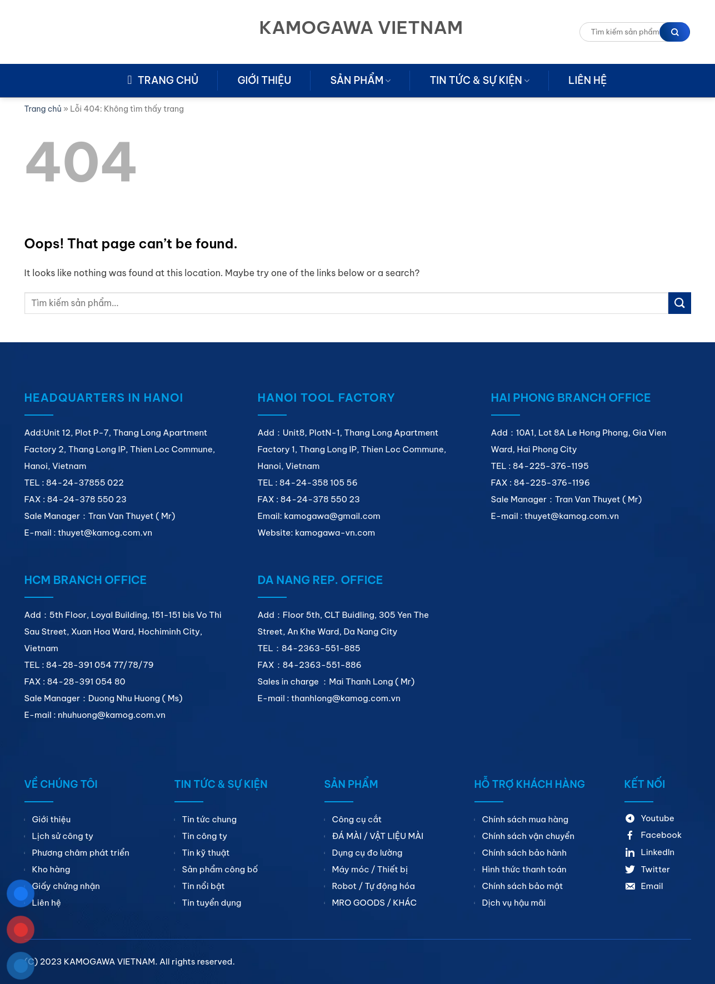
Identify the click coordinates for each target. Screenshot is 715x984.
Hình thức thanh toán (524, 869)
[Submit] (679, 303)
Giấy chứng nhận (66, 886)
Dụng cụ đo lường (367, 852)
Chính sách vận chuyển (528, 836)
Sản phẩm (360, 80)
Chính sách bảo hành (524, 852)
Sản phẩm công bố (220, 869)
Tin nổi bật (203, 886)
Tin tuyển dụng (212, 902)
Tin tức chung (209, 819)
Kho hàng (51, 869)
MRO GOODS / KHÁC (374, 902)
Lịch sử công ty (63, 836)
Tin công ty (204, 836)
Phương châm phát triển (80, 852)
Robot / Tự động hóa (373, 886)
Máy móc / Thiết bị (370, 869)
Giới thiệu (264, 80)
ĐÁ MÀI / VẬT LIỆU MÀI (378, 836)
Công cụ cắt (357, 819)
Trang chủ (43, 109)
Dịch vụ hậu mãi (514, 902)
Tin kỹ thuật (206, 852)
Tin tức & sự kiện (479, 80)
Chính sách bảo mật (522, 886)
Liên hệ (587, 80)
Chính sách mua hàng (525, 819)
